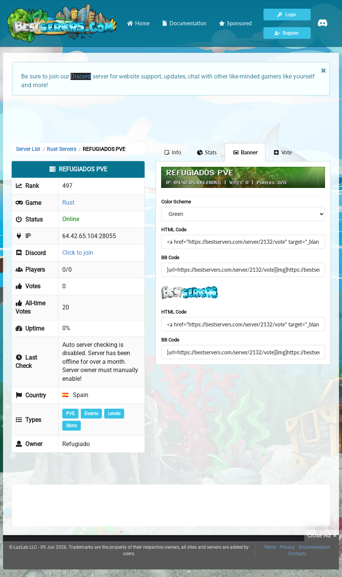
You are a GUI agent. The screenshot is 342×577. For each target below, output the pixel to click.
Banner (245, 152)
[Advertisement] (171, 118)
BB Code (170, 257)
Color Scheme (176, 202)
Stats (207, 152)
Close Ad (323, 535)
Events (91, 413)
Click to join (77, 252)
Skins (71, 425)
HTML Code (173, 229)
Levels (114, 413)
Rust (68, 202)
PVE (70, 413)
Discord (81, 76)
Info (172, 152)
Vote (282, 152)
